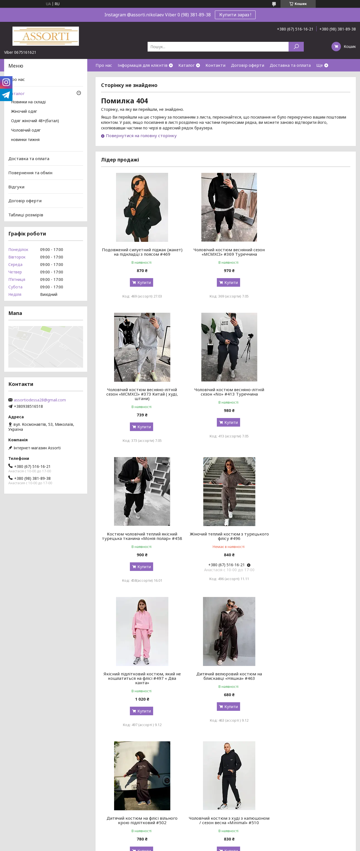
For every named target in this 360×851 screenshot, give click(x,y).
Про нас (104, 65)
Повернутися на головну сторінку (141, 135)
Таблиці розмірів (25, 214)
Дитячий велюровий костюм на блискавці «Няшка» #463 (225, 540)
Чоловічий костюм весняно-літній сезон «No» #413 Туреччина (141, 396)
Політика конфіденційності (224, 845)
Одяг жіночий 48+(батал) (35, 121)
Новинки (191, 780)
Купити (143, 282)
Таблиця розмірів (110, 787)
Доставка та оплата (290, 65)
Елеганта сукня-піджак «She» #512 (310, 682)
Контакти (215, 65)
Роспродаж (194, 787)
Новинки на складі (28, 102)
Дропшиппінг (106, 807)
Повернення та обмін (30, 172)
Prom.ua (206, 840)
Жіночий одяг (24, 111)
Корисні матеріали (23, 793)
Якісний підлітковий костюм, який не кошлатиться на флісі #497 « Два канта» (140, 542)
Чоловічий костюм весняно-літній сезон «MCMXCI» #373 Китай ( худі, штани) (310, 254)
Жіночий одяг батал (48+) (207, 800)
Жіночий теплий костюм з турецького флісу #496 (310, 396)
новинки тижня (25, 140)
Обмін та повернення (114, 820)
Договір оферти (247, 65)
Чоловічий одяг (26, 130)
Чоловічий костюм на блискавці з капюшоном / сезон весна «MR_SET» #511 (225, 687)
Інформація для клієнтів (143, 65)
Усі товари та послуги (324, 749)
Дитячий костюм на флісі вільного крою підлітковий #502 (310, 540)
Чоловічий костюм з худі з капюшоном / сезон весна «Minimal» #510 (141, 687)
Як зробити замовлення (116, 813)
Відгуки (16, 186)
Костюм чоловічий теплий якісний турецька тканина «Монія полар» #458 (226, 398)
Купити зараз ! (235, 15)
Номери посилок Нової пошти (122, 793)
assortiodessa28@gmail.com (40, 400)
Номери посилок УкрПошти (120, 800)
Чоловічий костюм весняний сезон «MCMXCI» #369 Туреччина (225, 251)
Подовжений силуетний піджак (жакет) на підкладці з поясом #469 (140, 251)
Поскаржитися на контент (178, 845)
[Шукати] (296, 47)
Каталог (186, 65)
